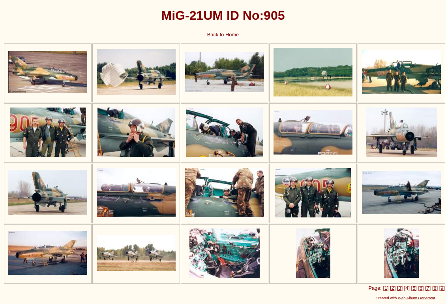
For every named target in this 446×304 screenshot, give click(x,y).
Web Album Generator (416, 298)
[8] (435, 288)
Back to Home (223, 35)
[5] (414, 288)
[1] (385, 288)
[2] (392, 288)
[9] (442, 288)
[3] (400, 288)
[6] (421, 288)
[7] (428, 288)
